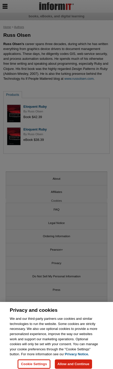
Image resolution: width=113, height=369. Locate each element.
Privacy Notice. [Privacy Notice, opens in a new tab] (77, 356)
